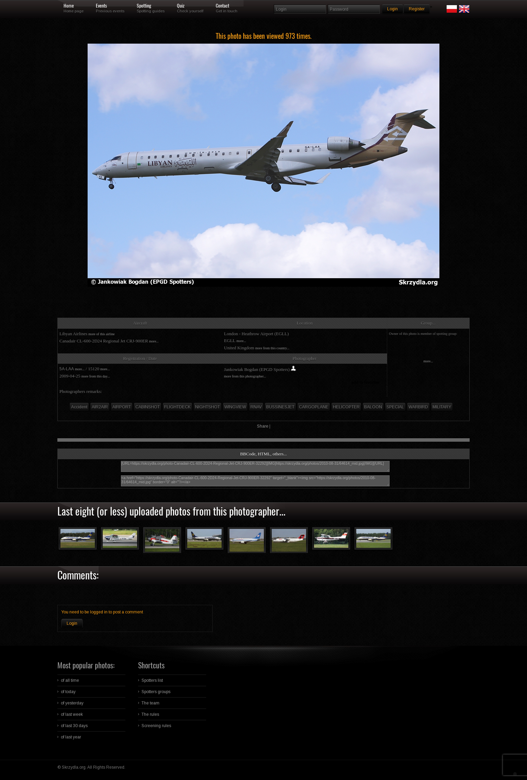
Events (101, 6)
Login (72, 623)
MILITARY (442, 407)
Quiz (180, 6)
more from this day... (95, 376)
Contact (222, 6)
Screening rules (156, 725)
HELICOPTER (346, 407)
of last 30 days (74, 725)
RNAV (256, 407)
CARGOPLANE (313, 407)
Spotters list (152, 680)
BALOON (373, 407)
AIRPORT (121, 407)
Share (262, 426)
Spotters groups (156, 691)
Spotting (144, 6)
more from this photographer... (245, 376)
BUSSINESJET (280, 407)
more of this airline (101, 334)
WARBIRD (418, 407)
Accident (79, 407)
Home (69, 6)
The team (150, 703)
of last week (72, 714)
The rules (150, 714)
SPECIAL (395, 407)
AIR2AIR (100, 407)
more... (154, 341)
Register (417, 9)
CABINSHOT (147, 407)
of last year (71, 737)
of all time (70, 680)
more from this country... (272, 348)
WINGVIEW (235, 407)
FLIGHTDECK (177, 407)
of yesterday (72, 703)
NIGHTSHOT (207, 407)
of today (68, 691)
